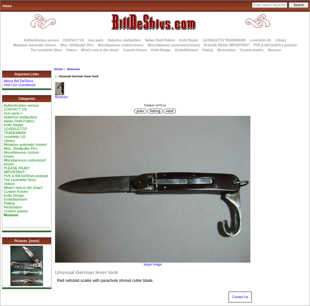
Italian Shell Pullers (160, 40)
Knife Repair (188, 40)
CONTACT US (73, 40)
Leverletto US (260, 40)
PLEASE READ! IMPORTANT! (226, 45)
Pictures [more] (26, 241)
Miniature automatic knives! (34, 45)
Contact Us (240, 297)
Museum (73, 69)
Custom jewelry (252, 50)
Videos (71, 50)
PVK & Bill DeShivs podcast (275, 45)
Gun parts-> (13, 113)
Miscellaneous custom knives (121, 45)
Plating (208, 50)
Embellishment (186, 50)
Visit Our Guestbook (19, 85)
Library (280, 40)
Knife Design (161, 50)
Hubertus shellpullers (124, 40)
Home (7, 6)
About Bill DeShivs (18, 81)
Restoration (227, 50)
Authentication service (41, 40)
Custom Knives (135, 50)
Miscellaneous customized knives (174, 45)
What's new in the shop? (100, 50)
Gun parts (96, 40)
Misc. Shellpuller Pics (76, 45)
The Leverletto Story (46, 50)
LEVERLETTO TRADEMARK (224, 40)
